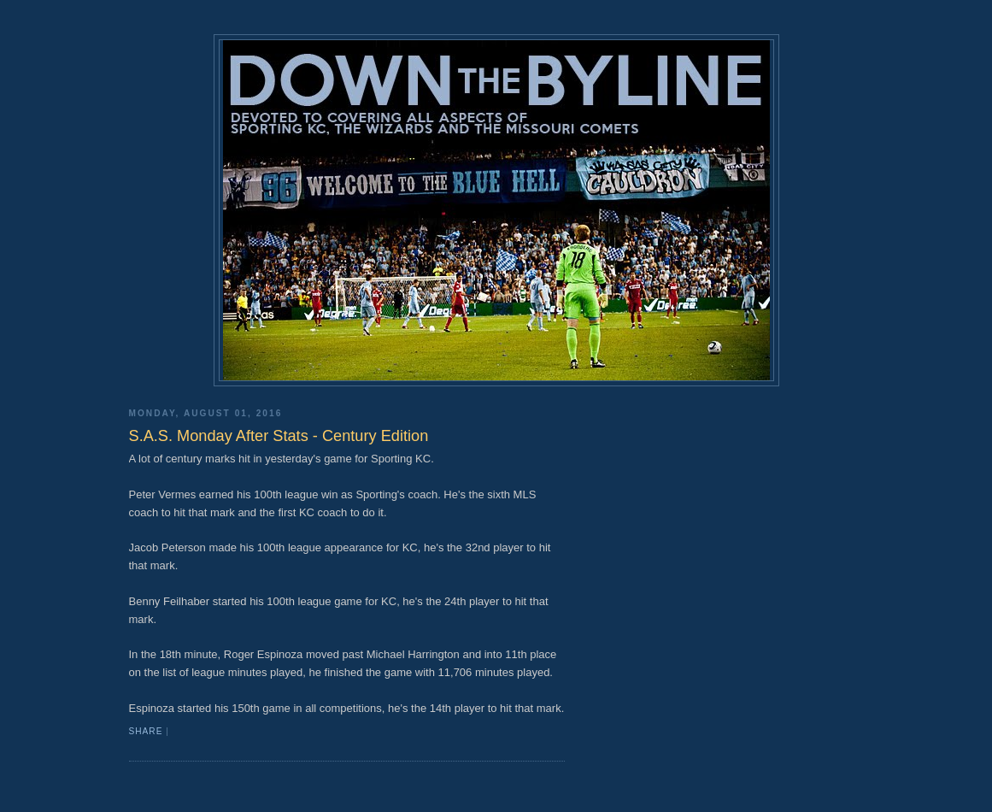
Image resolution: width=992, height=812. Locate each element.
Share (146, 731)
